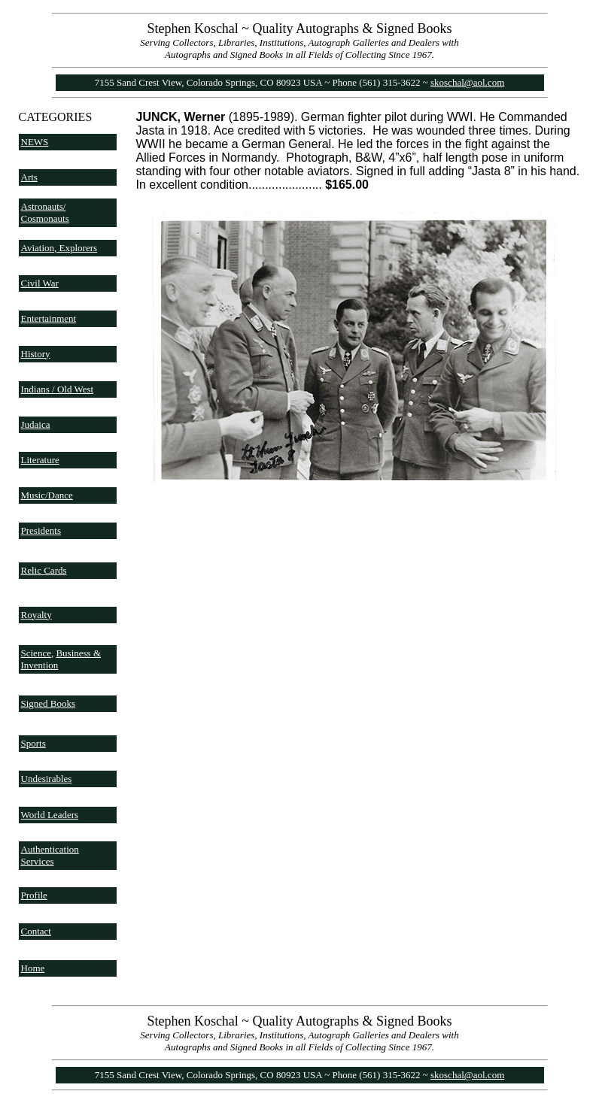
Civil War (40, 283)
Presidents (41, 530)
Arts (29, 177)
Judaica (35, 424)
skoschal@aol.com (467, 82)
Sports (33, 743)
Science (36, 653)
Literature (40, 459)
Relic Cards (44, 570)
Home (33, 968)
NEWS (35, 141)
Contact (36, 931)
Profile (34, 895)
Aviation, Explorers (59, 247)
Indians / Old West (57, 389)
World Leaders (50, 814)
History (35, 353)
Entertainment (49, 318)
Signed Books (48, 703)
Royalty (36, 614)
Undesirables (46, 778)
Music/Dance (47, 495)
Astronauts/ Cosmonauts (45, 212)
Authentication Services (50, 855)
